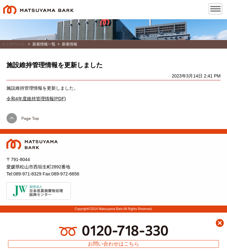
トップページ (13, 44)
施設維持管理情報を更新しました (54, 65)
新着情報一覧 (43, 44)
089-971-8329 (27, 173)
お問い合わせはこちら (113, 244)
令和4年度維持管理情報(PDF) (36, 98)
